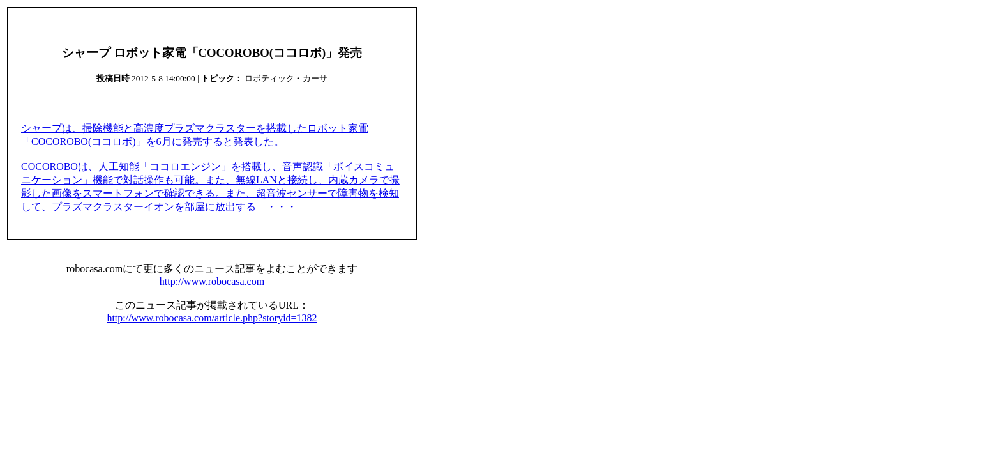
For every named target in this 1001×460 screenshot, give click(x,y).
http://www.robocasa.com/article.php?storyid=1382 (212, 317)
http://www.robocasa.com (212, 281)
